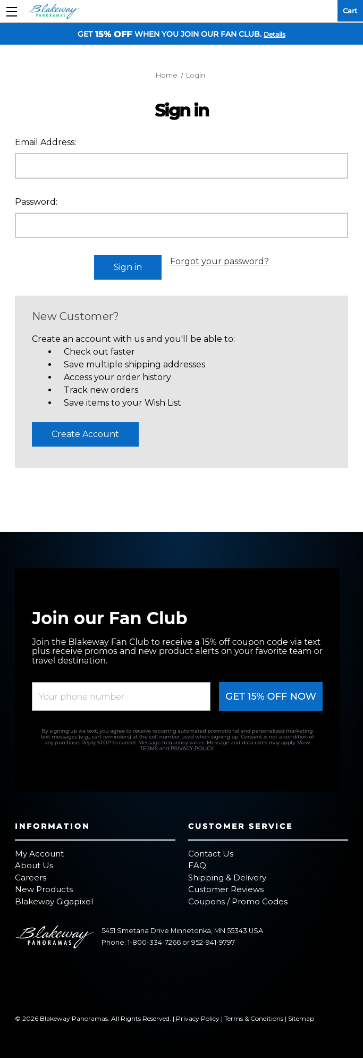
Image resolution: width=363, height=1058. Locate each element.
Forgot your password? (219, 261)
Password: (36, 202)
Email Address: (45, 142)
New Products (44, 886)
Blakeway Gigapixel (54, 898)
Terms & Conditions (253, 1015)
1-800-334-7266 (154, 939)
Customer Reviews (226, 886)
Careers (30, 874)
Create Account (85, 431)
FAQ (197, 862)
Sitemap (301, 1015)
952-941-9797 (213, 939)
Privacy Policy (198, 1015)
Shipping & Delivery (227, 874)
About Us (34, 862)
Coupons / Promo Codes (238, 898)
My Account (39, 850)
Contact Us (210, 850)
